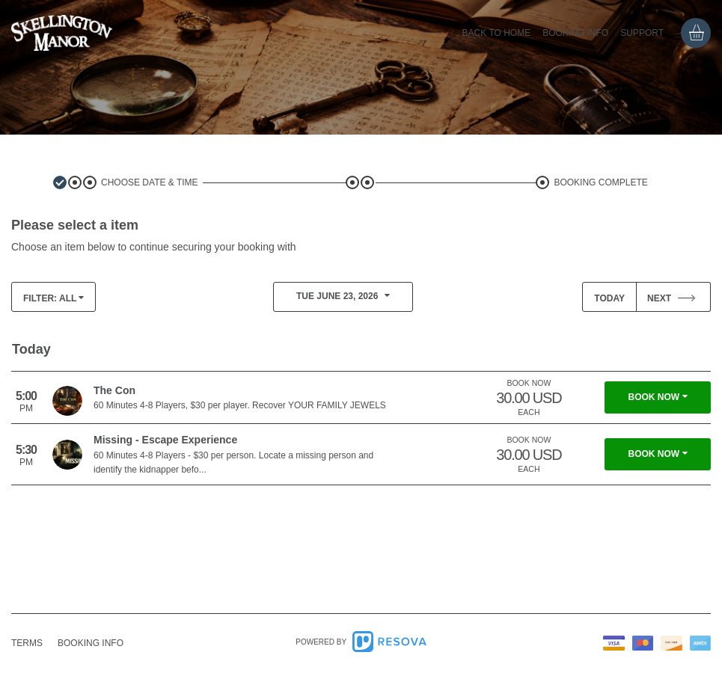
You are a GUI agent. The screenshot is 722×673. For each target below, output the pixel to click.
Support (642, 33)
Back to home (496, 33)
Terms (27, 643)
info (90, 643)
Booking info (575, 33)
